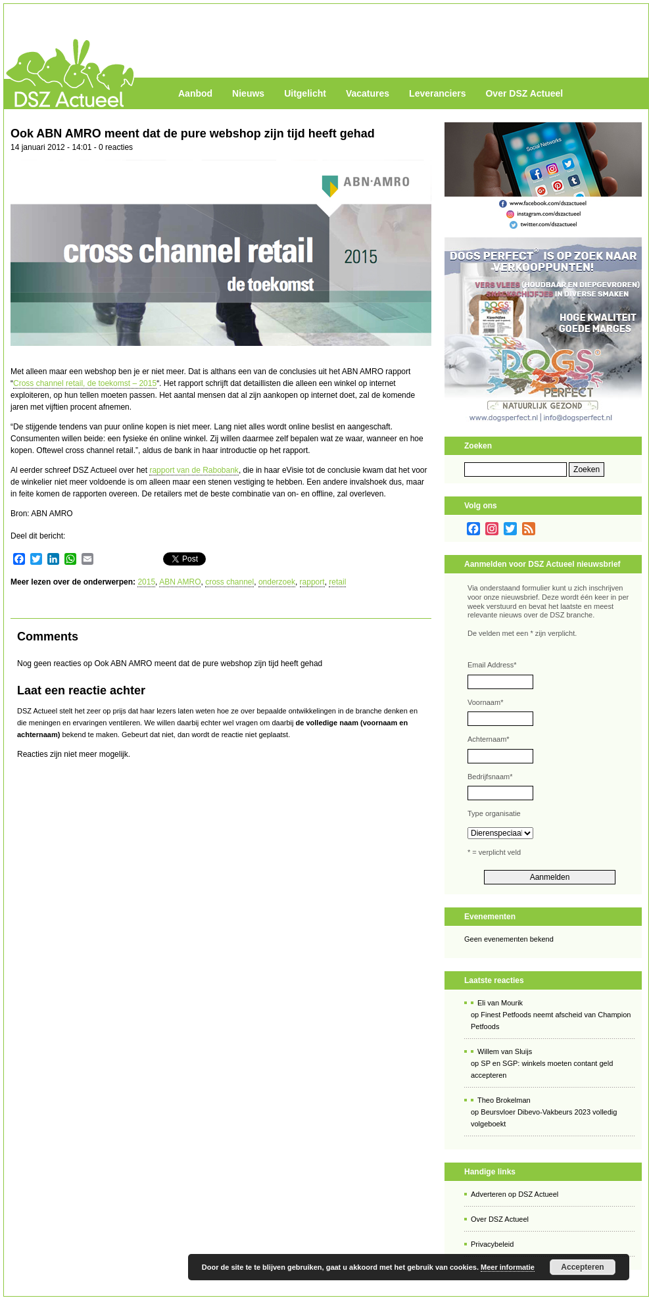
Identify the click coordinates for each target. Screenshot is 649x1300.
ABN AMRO (180, 582)
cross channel (229, 582)
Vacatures (367, 93)
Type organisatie (494, 813)
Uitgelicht (305, 93)
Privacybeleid (492, 1244)
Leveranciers (437, 93)
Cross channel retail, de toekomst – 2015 (84, 383)
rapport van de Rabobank (193, 470)
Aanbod (195, 93)
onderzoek (276, 582)
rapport (312, 582)
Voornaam (485, 702)
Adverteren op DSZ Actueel (514, 1194)
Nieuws (248, 93)
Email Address (492, 665)
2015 (146, 582)
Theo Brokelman (504, 1100)
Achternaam (489, 739)
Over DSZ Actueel (524, 93)
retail (337, 582)
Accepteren (582, 1267)
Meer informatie (508, 1267)
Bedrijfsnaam (490, 777)
